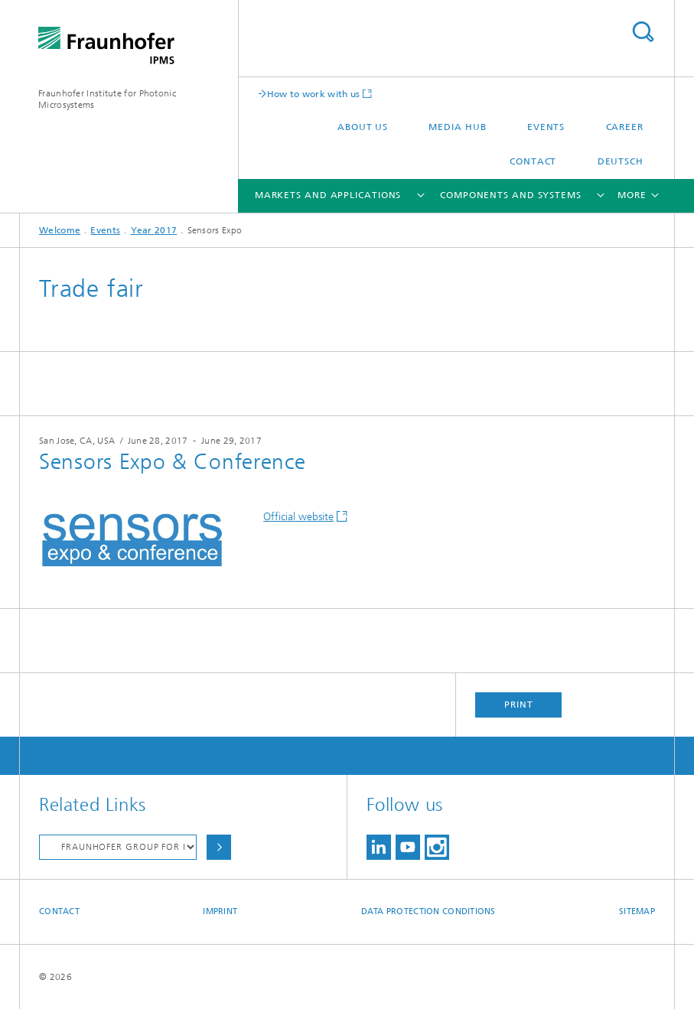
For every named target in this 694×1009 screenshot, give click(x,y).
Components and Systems (511, 195)
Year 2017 (154, 230)
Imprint (220, 911)
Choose (219, 847)
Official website (298, 516)
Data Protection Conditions (428, 911)
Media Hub (457, 127)
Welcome (59, 230)
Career (624, 127)
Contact (533, 161)
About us (362, 127)
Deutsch (620, 161)
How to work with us (313, 94)
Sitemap (637, 911)
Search (642, 31)
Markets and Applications (328, 195)
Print (518, 704)
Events (546, 127)
